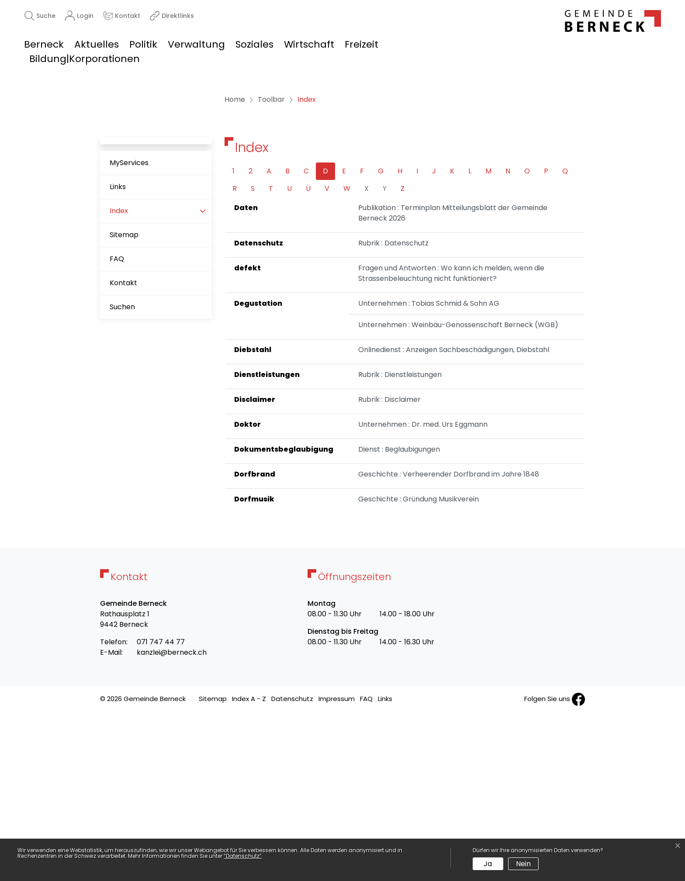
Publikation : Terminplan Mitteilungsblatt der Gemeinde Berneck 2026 (452, 380)
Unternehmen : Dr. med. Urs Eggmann (423, 592)
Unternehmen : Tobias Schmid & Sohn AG (428, 471)
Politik (143, 44)
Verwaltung (196, 44)
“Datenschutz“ (243, 856)
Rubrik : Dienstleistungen (400, 542)
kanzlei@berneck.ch (172, 820)
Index (137, 381)
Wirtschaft (309, 44)
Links (118, 354)
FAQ (117, 426)
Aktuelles (96, 44)
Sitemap (124, 402)
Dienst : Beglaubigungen (399, 617)
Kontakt (123, 451)
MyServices (129, 330)
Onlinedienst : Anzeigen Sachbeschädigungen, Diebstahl (453, 517)
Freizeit (361, 44)
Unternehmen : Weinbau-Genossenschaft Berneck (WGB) (458, 492)
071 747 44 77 (161, 810)
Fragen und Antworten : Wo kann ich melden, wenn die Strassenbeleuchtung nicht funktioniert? (451, 441)
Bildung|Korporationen (84, 59)
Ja (488, 864)
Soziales (254, 44)
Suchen (122, 475)
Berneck (44, 44)
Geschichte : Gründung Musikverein (418, 667)
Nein (523, 864)
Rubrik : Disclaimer (389, 567)
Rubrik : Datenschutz (393, 411)
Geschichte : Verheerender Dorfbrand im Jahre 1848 (448, 642)
